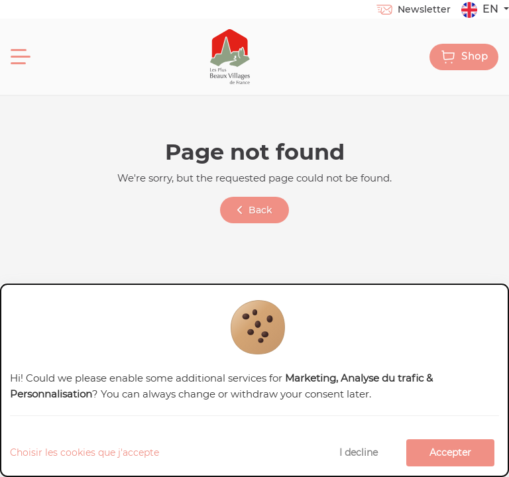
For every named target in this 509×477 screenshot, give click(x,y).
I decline (358, 452)
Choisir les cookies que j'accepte (84, 452)
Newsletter (413, 9)
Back (254, 210)
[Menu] (20, 57)
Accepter (450, 452)
